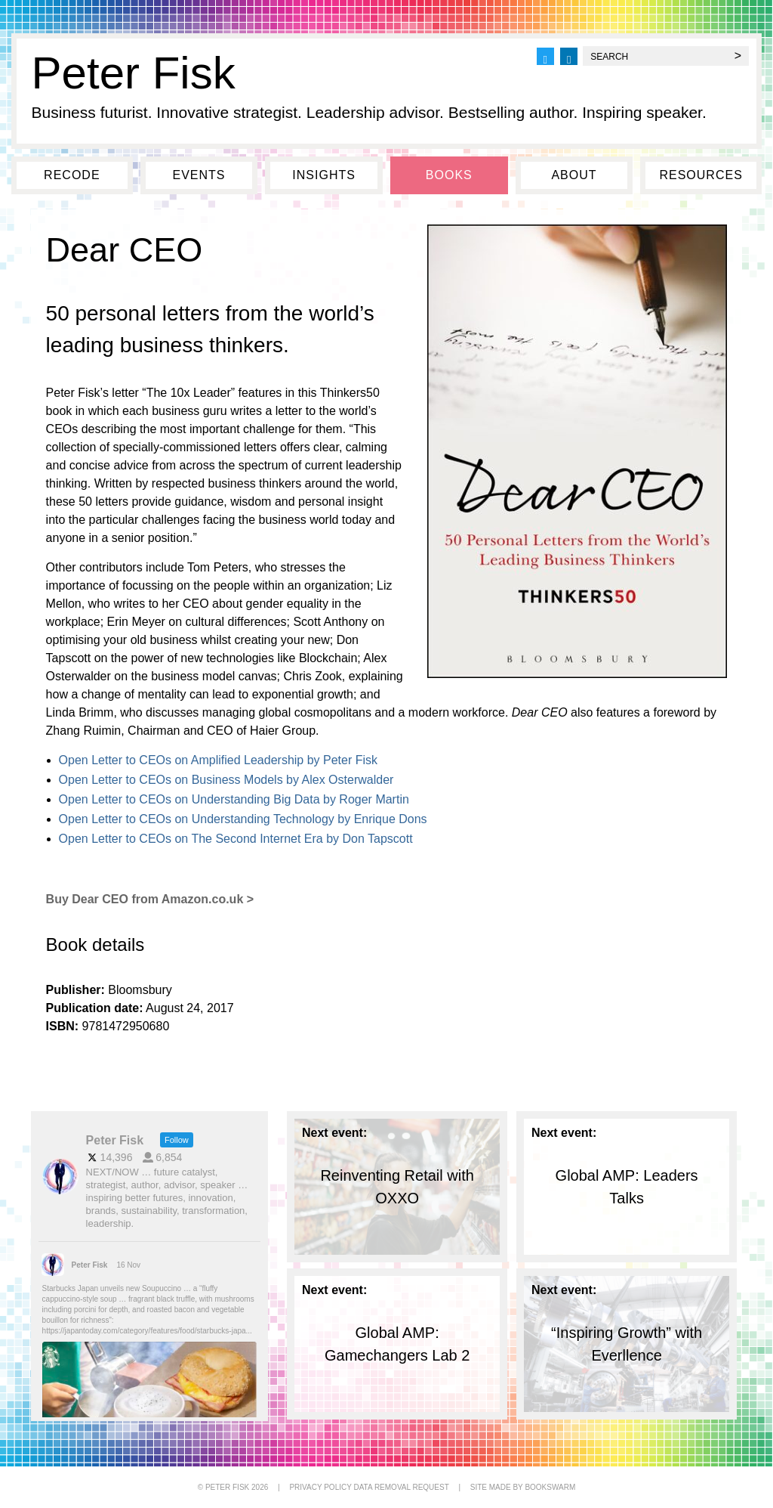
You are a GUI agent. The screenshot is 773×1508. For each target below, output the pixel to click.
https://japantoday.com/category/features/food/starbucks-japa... (147, 1331)
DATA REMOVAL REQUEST (400, 1487)
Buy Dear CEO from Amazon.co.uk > (150, 899)
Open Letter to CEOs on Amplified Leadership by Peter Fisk (218, 760)
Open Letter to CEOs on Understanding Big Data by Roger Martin (234, 799)
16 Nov (129, 1265)
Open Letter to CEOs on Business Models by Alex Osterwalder (226, 779)
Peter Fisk (134, 73)
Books (449, 175)
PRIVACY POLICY (320, 1487)
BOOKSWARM (550, 1487)
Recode (72, 175)
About (573, 175)
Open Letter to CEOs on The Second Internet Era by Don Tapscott (236, 838)
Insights (324, 175)
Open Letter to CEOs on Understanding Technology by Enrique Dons (243, 819)
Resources (700, 175)
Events (198, 175)
